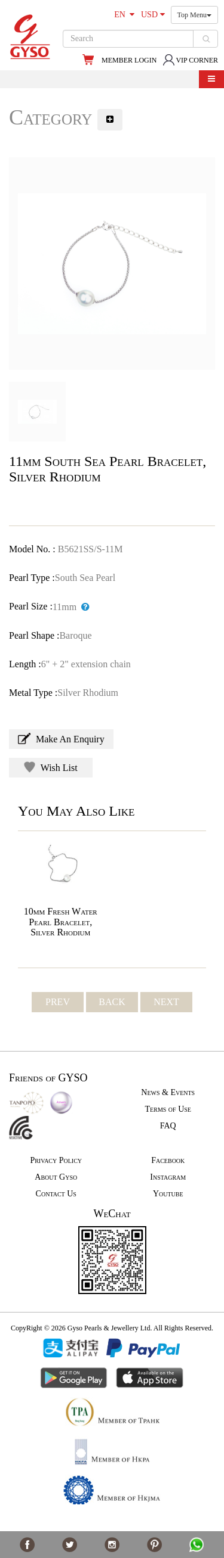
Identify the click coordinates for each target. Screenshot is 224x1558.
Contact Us (56, 1193)
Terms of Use (168, 1109)
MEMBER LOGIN (129, 60)
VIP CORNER (190, 60)
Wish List (51, 767)
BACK (112, 1002)
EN (124, 14)
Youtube (168, 1193)
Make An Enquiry (61, 738)
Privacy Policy (56, 1160)
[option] (112, 263)
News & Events (168, 1092)
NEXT (166, 1002)
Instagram (168, 1177)
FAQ (168, 1125)
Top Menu (194, 15)
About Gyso (56, 1177)
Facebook (168, 1160)
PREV (57, 1002)
